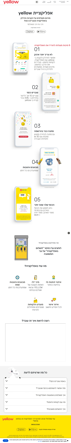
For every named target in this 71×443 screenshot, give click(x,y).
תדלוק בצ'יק (55, 2)
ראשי (68, 1)
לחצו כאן (40, 441)
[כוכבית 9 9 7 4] (35, 421)
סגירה (5, 440)
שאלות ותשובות (43, 2)
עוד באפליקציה (49, 2)
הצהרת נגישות (35, 424)
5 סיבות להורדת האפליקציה (62, 2)
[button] (69, 233)
